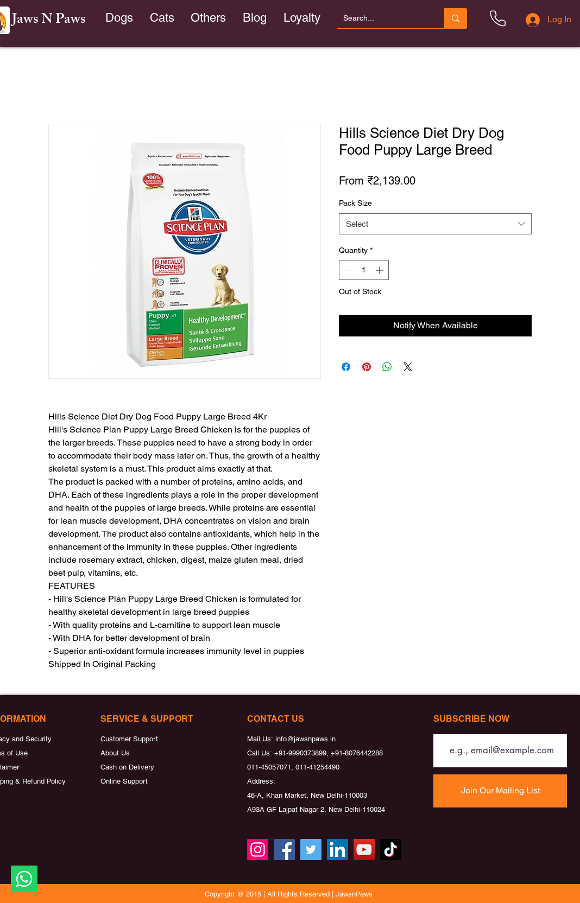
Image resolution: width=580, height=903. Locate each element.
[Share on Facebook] (345, 366)
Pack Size (355, 203)
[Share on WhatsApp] (387, 366)
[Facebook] (284, 849)
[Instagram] (257, 849)
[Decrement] (347, 269)
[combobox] (435, 223)
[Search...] (382, 18)
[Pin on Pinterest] (366, 366)
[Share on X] (407, 366)
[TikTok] (390, 849)
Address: (261, 781)
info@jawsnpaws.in (305, 739)
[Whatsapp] (24, 879)
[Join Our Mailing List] (500, 790)
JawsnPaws (354, 894)
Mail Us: (261, 739)
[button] (162, 18)
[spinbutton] (364, 269)
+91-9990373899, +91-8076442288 (328, 753)
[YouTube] (364, 849)
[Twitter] (310, 849)
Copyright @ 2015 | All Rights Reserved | (270, 894)
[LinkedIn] (337, 849)
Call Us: (260, 753)
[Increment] (380, 269)
